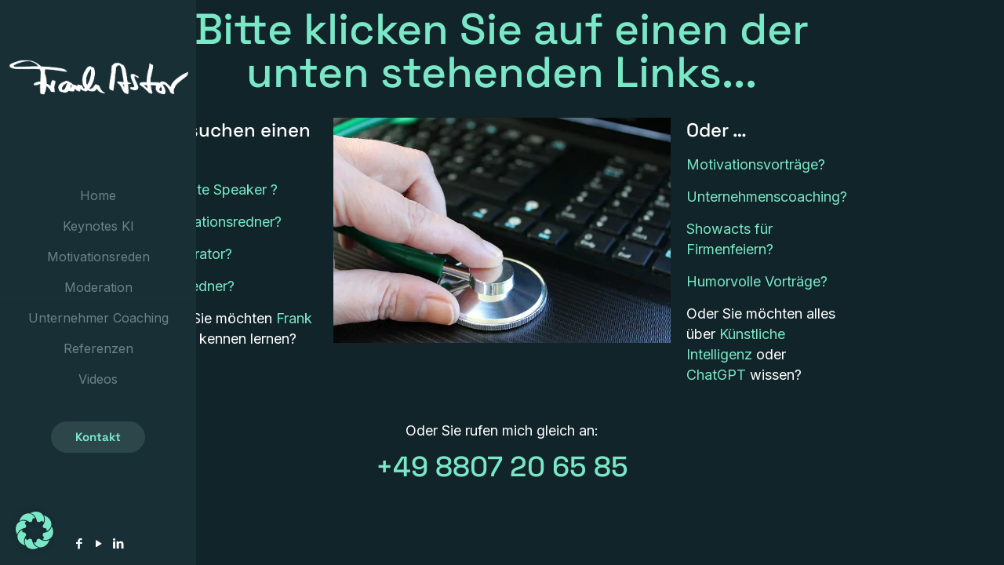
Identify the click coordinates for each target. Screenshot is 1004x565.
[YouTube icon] (98, 543)
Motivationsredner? (219, 221)
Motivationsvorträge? (755, 164)
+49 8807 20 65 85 (502, 467)
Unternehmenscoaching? (766, 196)
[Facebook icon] (79, 543)
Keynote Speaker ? (217, 189)
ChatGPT (716, 374)
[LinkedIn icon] (118, 543)
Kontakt (98, 436)
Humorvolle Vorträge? (757, 281)
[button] (34, 530)
